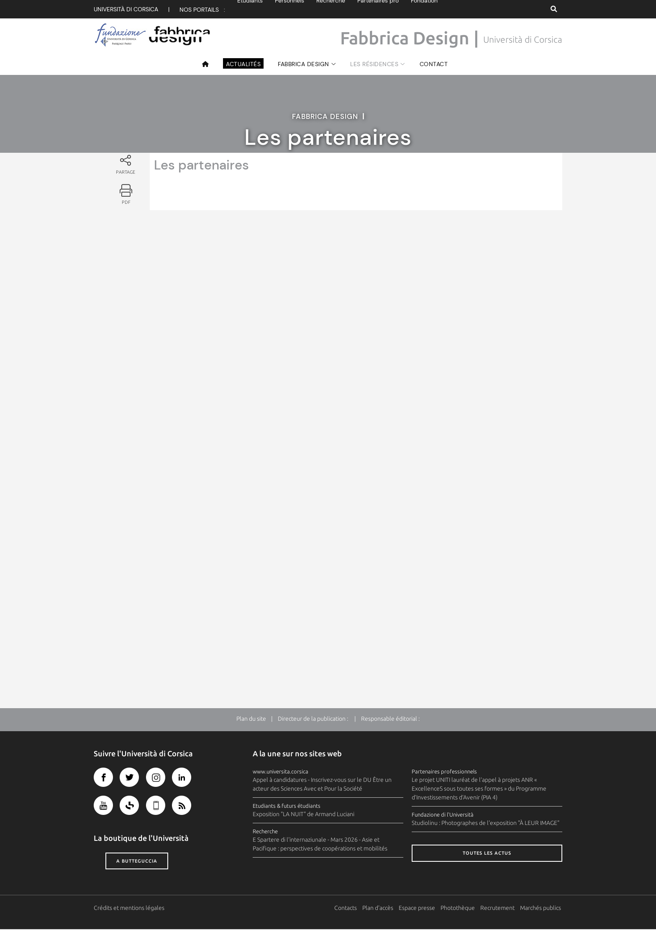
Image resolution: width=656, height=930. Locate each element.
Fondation (424, 9)
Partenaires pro (378, 9)
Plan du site (251, 719)
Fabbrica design (303, 64)
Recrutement (499, 908)
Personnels (289, 9)
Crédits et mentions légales (129, 908)
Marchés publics (541, 908)
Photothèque (459, 908)
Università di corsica (126, 9)
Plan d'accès (379, 908)
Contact (434, 64)
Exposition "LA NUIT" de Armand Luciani (303, 815)
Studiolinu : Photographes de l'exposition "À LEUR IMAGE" (485, 823)
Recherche (330, 9)
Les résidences (374, 64)
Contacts (347, 908)
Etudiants (250, 9)
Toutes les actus (487, 853)
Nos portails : (202, 9)
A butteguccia (136, 861)
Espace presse (418, 908)
